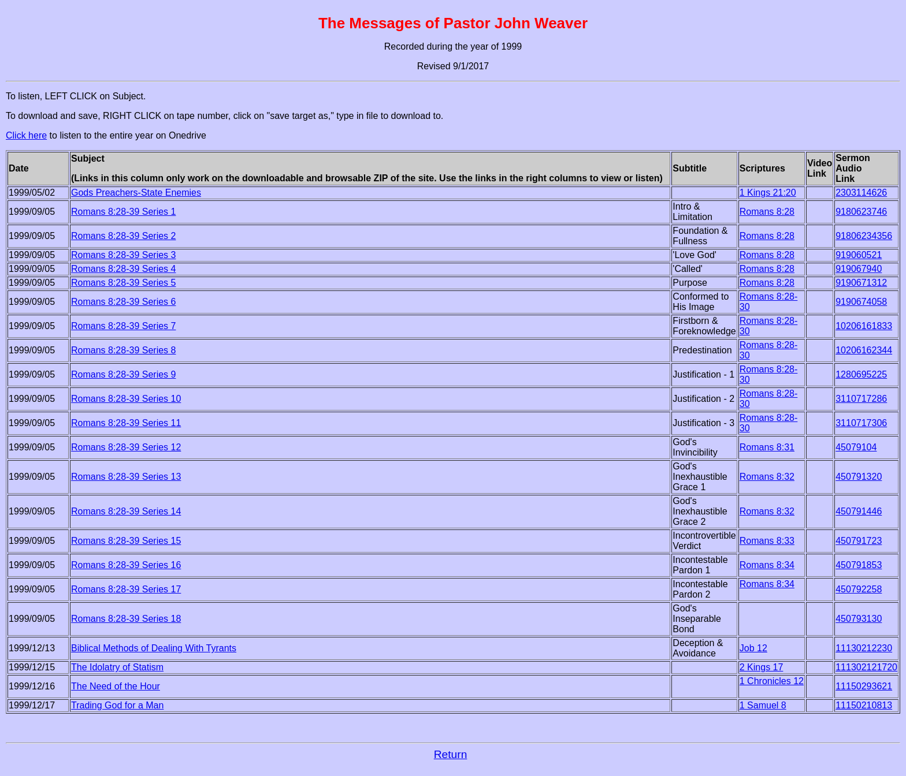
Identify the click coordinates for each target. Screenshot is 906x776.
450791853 (859, 565)
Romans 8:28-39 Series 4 (123, 269)
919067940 (859, 269)
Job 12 (753, 648)
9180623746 (861, 212)
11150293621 (864, 686)
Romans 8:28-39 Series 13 (126, 477)
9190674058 (861, 302)
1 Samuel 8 (763, 705)
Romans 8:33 (767, 541)
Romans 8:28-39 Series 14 (126, 511)
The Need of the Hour (115, 686)
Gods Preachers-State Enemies (136, 192)
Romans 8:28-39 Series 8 (123, 350)
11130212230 (864, 648)
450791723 (859, 541)
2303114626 (861, 192)
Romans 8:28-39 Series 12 (126, 447)
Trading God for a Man (117, 705)
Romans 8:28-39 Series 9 (123, 374)
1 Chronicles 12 (772, 681)
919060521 (859, 255)
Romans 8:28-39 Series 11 (126, 423)
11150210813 (864, 705)
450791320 (859, 477)
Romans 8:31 (767, 447)
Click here (26, 135)
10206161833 (864, 326)
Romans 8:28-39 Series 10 (126, 399)
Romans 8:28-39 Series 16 (126, 565)
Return (450, 754)
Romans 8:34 (767, 565)
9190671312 (861, 283)
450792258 (859, 589)
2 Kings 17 (762, 667)
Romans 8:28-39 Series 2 (123, 236)
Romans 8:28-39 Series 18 (126, 619)
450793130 (859, 619)
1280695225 (861, 374)
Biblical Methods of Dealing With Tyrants (153, 648)
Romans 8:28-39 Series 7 (123, 326)
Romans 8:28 (767, 212)
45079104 (856, 447)
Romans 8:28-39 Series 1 (123, 212)
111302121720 (866, 667)
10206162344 (864, 350)
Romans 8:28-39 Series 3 (123, 255)
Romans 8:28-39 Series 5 (123, 283)
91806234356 (864, 236)
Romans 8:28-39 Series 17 (126, 589)
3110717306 (861, 423)
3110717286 (861, 399)
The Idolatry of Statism (117, 667)
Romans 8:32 (767, 477)
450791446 (859, 511)
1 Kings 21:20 (768, 192)
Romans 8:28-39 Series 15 (126, 541)
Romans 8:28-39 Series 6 (123, 302)
